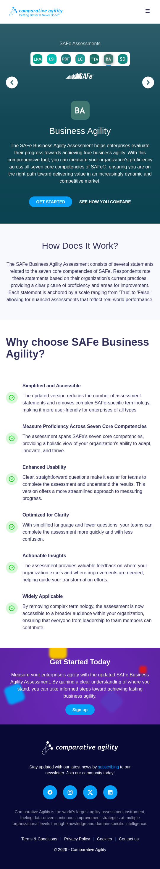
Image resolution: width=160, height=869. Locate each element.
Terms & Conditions (39, 839)
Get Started (50, 201)
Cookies (104, 839)
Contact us (129, 839)
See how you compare (105, 201)
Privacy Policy (77, 839)
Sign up (80, 709)
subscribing (109, 767)
